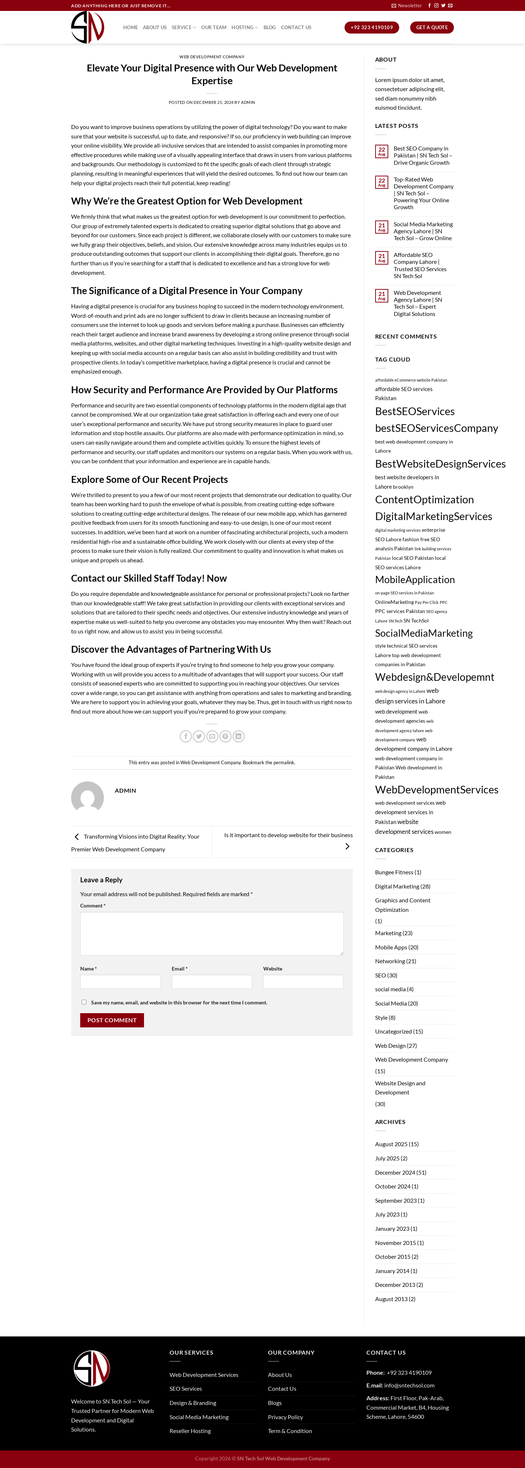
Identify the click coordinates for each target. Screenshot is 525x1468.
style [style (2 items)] (380, 646)
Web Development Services (204, 1374)
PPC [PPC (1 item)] (444, 602)
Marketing (388, 932)
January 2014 (392, 1270)
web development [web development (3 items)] (396, 711)
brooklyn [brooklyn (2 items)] (403, 487)
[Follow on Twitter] (443, 5)
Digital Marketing (397, 886)
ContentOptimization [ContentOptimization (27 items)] (424, 499)
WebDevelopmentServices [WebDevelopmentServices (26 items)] (437, 789)
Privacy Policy (285, 1416)
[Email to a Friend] (212, 736)
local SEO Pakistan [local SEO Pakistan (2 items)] (413, 558)
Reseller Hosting (190, 1430)
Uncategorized (393, 1031)
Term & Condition (290, 1430)
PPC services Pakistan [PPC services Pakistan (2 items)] (400, 611)
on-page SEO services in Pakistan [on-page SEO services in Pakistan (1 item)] (404, 592)
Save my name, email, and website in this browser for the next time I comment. (179, 1002)
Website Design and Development (400, 1087)
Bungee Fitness (394, 871)
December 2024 (395, 1172)
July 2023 (387, 1214)
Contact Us (296, 27)
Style (381, 1017)
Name (88, 968)
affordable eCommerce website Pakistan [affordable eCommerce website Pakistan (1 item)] (411, 380)
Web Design (390, 1045)
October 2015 (393, 1256)
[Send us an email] (450, 5)
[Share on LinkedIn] (239, 736)
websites (125, 343)
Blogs (275, 1402)
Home (130, 27)
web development (240, 216)
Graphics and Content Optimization (403, 905)
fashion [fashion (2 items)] (410, 539)
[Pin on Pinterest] (225, 736)
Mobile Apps (391, 947)
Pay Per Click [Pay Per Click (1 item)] (427, 602)
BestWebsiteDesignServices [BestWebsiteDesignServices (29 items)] (440, 463)
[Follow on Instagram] (436, 5)
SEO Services (186, 1388)
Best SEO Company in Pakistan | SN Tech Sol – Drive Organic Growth (423, 155)
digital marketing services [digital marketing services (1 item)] (398, 530)
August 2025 (391, 1143)
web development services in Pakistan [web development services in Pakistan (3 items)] (410, 812)
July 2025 (387, 1158)
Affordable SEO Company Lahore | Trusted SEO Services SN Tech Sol (420, 265)
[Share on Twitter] (199, 736)
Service (184, 27)
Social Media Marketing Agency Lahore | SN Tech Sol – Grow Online (423, 230)
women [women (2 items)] (443, 832)
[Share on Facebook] (186, 736)
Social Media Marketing (199, 1416)
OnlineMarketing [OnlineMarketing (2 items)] (394, 602)
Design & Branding (193, 1402)
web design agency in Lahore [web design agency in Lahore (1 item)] (400, 691)
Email (180, 968)
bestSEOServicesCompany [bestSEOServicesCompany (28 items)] (436, 427)
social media (390, 988)
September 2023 (396, 1200)
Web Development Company (211, 56)
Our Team (213, 27)
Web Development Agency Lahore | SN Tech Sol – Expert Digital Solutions (418, 303)
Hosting (245, 27)
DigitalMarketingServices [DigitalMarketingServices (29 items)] (434, 515)
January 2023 (392, 1228)
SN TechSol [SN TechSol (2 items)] (416, 621)
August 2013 (391, 1298)
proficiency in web (275, 136)
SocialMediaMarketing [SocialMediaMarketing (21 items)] (424, 633)
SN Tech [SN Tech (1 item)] (395, 620)
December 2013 (395, 1284)
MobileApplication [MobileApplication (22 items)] (415, 579)
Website (272, 968)
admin (248, 102)
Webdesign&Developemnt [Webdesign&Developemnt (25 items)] (434, 677)
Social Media (391, 1003)
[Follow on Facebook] (429, 5)
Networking (390, 960)
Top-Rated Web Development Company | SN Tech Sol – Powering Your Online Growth (424, 193)
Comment (93, 905)
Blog (270, 27)
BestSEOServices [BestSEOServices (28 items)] (415, 411)
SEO (380, 975)
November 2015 (395, 1242)
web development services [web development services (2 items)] (405, 803)
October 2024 (393, 1186)
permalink (283, 762)
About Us (155, 27)
